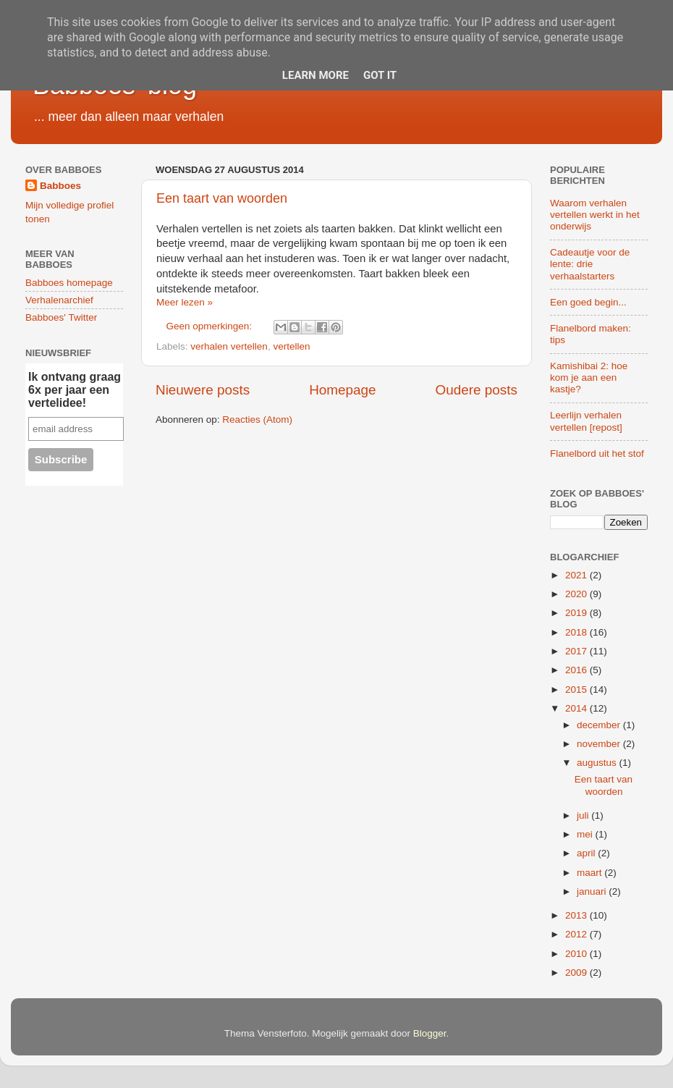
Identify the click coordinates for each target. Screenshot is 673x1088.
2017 (577, 651)
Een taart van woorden (221, 198)
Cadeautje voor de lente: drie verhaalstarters (590, 264)
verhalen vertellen (229, 346)
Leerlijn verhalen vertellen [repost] (586, 421)
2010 (577, 953)
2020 (577, 594)
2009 (577, 972)
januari (593, 891)
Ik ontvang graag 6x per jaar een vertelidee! (74, 390)
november (600, 743)
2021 (577, 575)
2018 (577, 632)
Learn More (315, 75)
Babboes (60, 185)
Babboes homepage (69, 282)
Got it (380, 75)
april (587, 853)
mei (586, 834)
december (600, 725)
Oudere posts (476, 389)
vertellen (291, 346)
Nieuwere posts (203, 389)
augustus (598, 762)
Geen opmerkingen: (210, 326)
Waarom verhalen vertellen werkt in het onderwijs (595, 215)
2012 (577, 934)
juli (584, 815)
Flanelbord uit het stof (597, 453)
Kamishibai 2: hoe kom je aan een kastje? (588, 377)
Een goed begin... (588, 302)
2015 (577, 689)
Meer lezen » (184, 302)
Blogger (429, 1033)
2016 (577, 670)
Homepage (342, 389)
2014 (577, 708)
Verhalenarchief (59, 300)
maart (590, 872)
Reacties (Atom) (257, 419)
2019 (577, 612)
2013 (577, 915)
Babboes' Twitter (61, 317)
